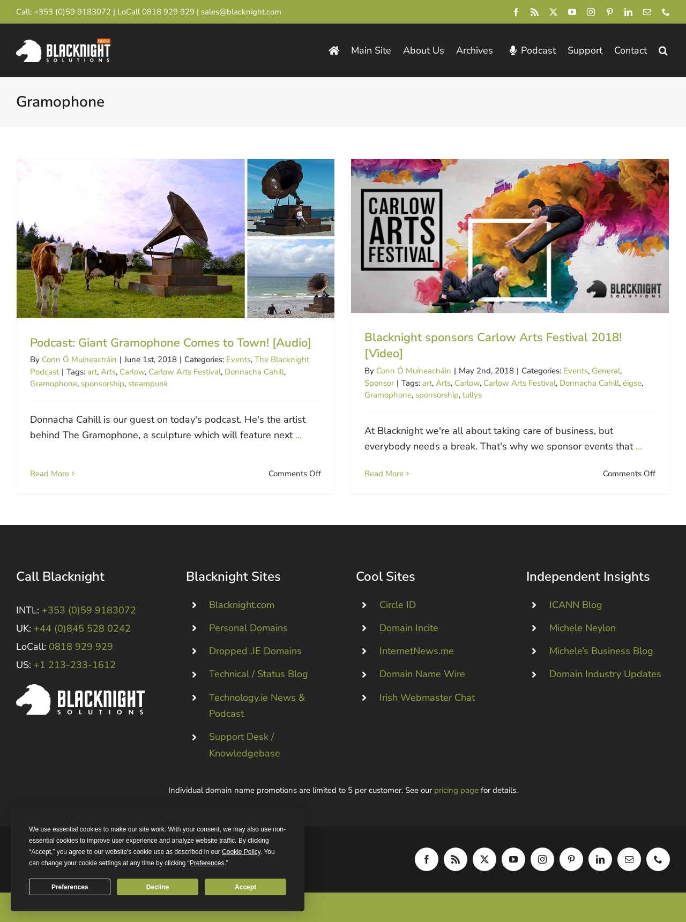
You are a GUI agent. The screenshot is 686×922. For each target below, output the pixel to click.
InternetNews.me (416, 652)
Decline (157, 887)
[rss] (535, 12)
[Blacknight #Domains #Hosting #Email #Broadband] (80, 690)
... (298, 435)
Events (238, 359)
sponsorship (102, 383)
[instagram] (591, 12)
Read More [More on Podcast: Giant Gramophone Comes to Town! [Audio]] (49, 462)
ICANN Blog (575, 606)
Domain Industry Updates (605, 676)
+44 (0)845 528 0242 (82, 630)
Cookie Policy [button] (241, 852)
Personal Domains (248, 629)
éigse (618, 383)
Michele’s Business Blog (601, 652)
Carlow (132, 371)
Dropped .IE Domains (255, 652)
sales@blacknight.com (241, 11)
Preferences (69, 887)
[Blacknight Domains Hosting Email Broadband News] (63, 43)
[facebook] (516, 12)
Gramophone (53, 383)
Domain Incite (408, 629)
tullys (458, 394)
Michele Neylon (582, 629)
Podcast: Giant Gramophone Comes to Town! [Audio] (170, 343)
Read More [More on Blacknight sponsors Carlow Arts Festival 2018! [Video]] (370, 473)
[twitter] (553, 12)
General (592, 370)
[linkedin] (628, 12)
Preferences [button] (207, 863)
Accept (245, 887)
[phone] (666, 12)
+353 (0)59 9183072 (72, 11)
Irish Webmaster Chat (427, 699)
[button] (663, 51)
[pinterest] (610, 12)
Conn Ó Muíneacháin (79, 359)
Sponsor (366, 383)
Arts (108, 371)
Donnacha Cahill (254, 371)
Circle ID (397, 606)
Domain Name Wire (422, 676)
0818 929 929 (168, 11)
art (92, 371)
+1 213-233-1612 (75, 667)
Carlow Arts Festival (184, 371)
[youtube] (572, 12)
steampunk (148, 383)
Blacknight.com (241, 606)
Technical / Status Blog (258, 676)
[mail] (647, 12)
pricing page (456, 791)
